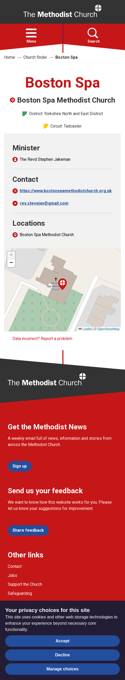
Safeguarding (20, 593)
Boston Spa (66, 57)
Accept (62, 641)
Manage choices (63, 669)
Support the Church (25, 584)
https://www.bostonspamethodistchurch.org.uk (66, 190)
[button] (31, 33)
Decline (62, 655)
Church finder (35, 57)
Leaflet (85, 329)
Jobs (12, 575)
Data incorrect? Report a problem (42, 338)
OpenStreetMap (108, 329)
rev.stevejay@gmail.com (44, 203)
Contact (15, 566)
